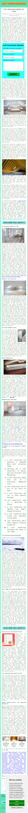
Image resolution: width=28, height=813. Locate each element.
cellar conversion (15, 427)
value (12, 129)
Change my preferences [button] (16, 807)
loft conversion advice (20, 656)
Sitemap (3, 795)
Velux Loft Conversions (15, 754)
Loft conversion (6, 200)
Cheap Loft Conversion (19, 773)
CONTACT (20, 6)
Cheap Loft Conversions (14, 755)
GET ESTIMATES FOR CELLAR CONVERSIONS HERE (12, 443)
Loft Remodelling (15, 764)
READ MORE (12, 397)
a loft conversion (19, 138)
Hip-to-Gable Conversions (11, 752)
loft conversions (14, 186)
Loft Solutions (5, 764)
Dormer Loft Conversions (15, 760)
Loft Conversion (13, 753)
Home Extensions (18, 770)
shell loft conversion (8, 144)
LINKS (14, 6)
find (6, 675)
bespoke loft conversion (9, 653)
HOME (11, 6)
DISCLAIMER (24, 6)
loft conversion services (8, 671)
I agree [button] (16, 801)
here (16, 697)
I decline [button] (17, 804)
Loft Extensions (13, 758)
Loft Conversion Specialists (19, 763)
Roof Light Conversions (15, 765)
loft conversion (14, 219)
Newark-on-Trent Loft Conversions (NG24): (12, 17)
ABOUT (17, 6)
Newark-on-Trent (22, 200)
